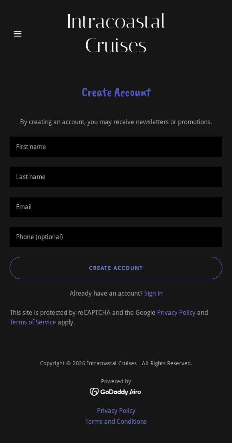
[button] (26, 34)
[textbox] (116, 147)
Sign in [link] (153, 293)
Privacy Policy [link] (176, 312)
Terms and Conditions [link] (116, 421)
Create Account (116, 268)
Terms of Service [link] (33, 322)
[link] (116, 50)
